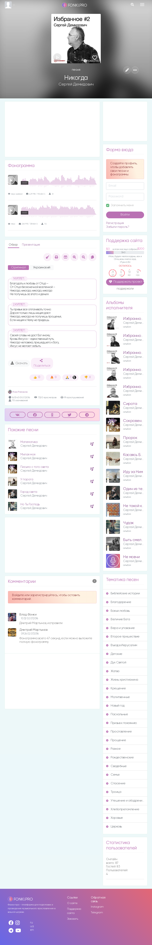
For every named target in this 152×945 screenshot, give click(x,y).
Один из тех (133, 489)
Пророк (130, 438)
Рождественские (120, 757)
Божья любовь (118, 610)
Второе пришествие (123, 636)
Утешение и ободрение (125, 800)
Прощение (116, 740)
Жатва (112, 671)
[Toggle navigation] (142, 4)
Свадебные (116, 766)
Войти (125, 214)
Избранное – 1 (136, 319)
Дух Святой (116, 662)
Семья (113, 774)
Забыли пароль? (117, 226)
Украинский (41, 267)
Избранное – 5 (136, 387)
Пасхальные (117, 714)
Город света (28, 491)
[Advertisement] (52, 129)
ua (32, 926)
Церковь (114, 826)
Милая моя (27, 454)
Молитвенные (118, 697)
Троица (113, 791)
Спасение (115, 783)
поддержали (125, 289)
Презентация (31, 244)
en (32, 929)
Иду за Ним (133, 472)
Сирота (130, 404)
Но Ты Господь (30, 504)
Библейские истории (123, 593)
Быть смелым (134, 540)
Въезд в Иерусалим (121, 645)
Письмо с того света (34, 466)
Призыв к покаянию (121, 723)
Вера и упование (120, 628)
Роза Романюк (18, 392)
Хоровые (114, 817)
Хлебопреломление (122, 809)
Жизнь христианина (122, 679)
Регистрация (115, 223)
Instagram (97, 906)
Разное (113, 748)
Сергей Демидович (76, 84)
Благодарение (118, 602)
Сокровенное (135, 421)
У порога (26, 479)
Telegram (97, 912)
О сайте (72, 903)
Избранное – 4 (136, 370)
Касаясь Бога (135, 455)
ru (31, 922)
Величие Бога (118, 619)
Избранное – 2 (136, 336)
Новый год (115, 705)
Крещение (116, 688)
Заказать (72, 918)
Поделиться (42, 363)
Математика (28, 442)
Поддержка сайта (74, 911)
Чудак (128, 523)
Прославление (119, 731)
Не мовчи (131, 557)
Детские (114, 653)
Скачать (19, 363)
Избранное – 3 (136, 353)
